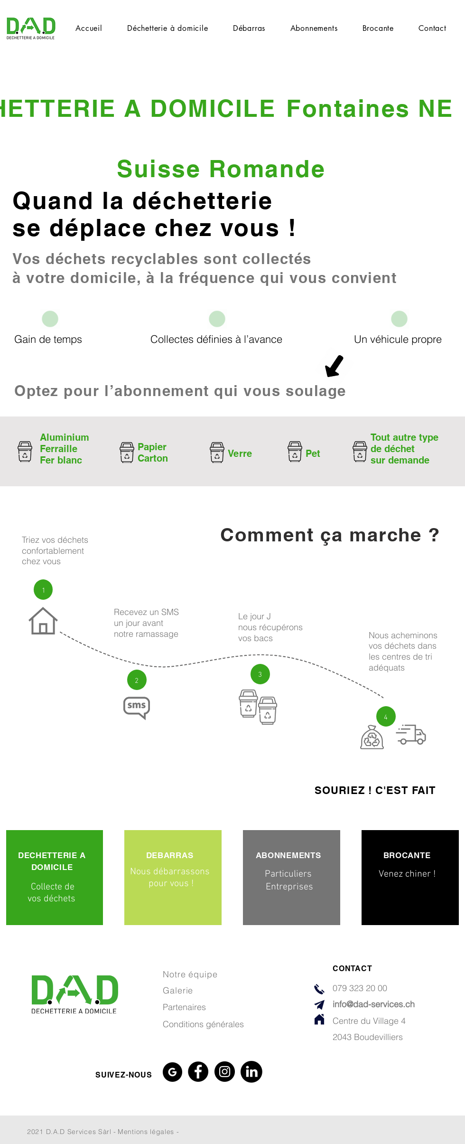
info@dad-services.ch (374, 1004)
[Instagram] (224, 1071)
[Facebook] (198, 1071)
